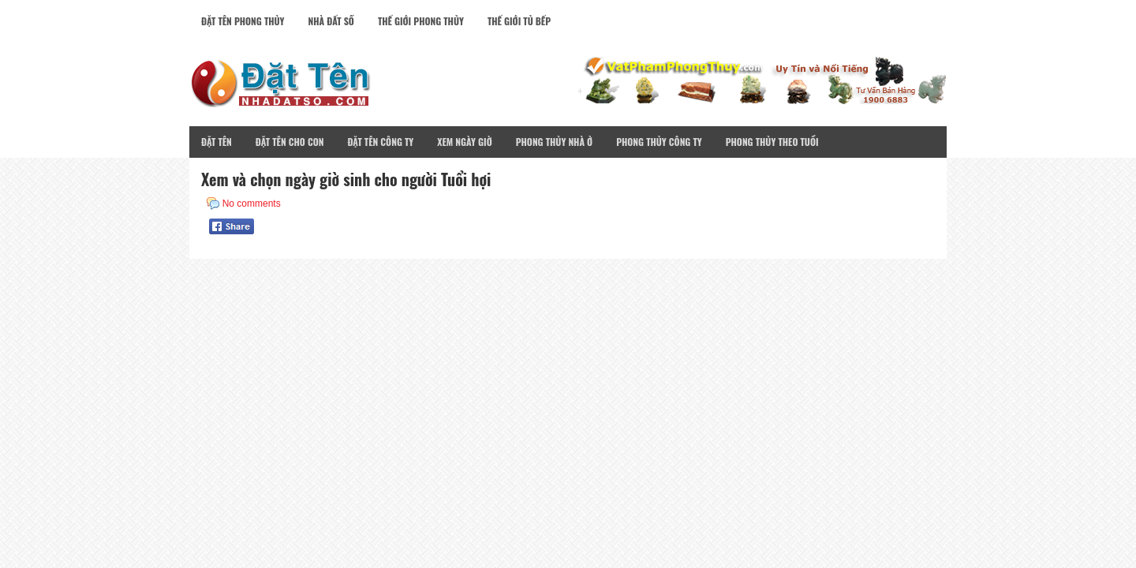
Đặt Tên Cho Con (290, 141)
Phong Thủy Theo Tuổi (772, 141)
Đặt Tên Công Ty (380, 141)
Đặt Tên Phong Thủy (243, 21)
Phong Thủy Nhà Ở (554, 141)
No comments (251, 203)
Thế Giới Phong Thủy (421, 21)
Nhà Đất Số (331, 21)
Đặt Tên (216, 141)
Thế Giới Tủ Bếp (519, 21)
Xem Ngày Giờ (464, 141)
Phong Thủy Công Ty (659, 141)
